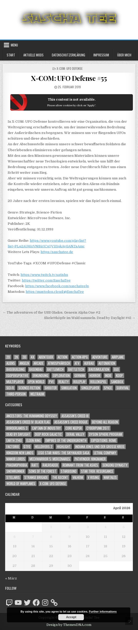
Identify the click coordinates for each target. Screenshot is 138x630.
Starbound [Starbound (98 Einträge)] (68, 471)
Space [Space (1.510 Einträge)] (108, 387)
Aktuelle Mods (33, 54)
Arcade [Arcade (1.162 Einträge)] (38, 363)
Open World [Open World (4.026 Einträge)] (36, 381)
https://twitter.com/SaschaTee (46, 280)
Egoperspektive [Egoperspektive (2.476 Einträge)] (17, 375)
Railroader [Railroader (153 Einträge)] (50, 465)
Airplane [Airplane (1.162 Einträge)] (118, 357)
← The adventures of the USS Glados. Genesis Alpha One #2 (51, 312)
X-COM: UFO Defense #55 (69, 78)
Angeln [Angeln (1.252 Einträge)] (24, 363)
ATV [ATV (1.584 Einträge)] (77, 363)
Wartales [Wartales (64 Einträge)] (110, 477)
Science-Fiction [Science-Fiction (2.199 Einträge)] (29, 387)
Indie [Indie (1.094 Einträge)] (108, 375)
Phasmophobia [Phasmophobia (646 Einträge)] (16, 465)
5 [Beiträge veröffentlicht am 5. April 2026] (124, 527)
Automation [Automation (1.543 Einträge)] (106, 363)
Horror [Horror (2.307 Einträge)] (95, 375)
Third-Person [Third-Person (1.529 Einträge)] (16, 394)
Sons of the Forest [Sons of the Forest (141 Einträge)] (42, 471)
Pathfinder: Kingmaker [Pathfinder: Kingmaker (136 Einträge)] (90, 459)
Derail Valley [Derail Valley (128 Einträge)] (75, 434)
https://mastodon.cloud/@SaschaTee (55, 292)
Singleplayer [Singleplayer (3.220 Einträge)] (90, 387)
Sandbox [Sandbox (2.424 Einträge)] (117, 381)
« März (11, 578)
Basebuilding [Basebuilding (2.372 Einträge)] (15, 369)
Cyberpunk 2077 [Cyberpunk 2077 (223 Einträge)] (97, 428)
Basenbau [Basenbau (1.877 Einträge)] (36, 369)
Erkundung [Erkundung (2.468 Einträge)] (40, 375)
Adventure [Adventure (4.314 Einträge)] (99, 357)
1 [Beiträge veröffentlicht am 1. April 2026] (51, 527)
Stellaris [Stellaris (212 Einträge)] (13, 477)
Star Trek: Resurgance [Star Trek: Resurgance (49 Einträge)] (97, 471)
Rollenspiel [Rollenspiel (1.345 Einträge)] (98, 381)
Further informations (103, 611)
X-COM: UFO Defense (70, 68)
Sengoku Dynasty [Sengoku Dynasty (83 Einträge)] (115, 465)
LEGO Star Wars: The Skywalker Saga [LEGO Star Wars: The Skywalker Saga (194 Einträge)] (63, 452)
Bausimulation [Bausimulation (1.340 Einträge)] (99, 369)
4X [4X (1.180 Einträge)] (32, 357)
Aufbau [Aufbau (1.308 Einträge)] (89, 363)
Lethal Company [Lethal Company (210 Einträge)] (105, 452)
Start (11, 54)
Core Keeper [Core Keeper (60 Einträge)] (73, 428)
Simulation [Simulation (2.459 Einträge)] (69, 387)
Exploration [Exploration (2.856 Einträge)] (61, 375)
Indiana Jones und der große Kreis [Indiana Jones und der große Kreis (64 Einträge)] (99, 446)
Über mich (124, 54)
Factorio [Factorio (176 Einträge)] (12, 446)
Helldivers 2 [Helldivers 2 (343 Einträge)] (43, 446)
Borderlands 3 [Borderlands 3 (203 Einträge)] (16, 428)
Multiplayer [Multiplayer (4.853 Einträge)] (14, 381)
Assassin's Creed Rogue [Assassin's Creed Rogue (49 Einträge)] (70, 422)
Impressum (101, 54)
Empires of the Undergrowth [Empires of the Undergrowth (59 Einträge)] (65, 440)
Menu (14, 44)
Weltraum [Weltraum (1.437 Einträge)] (37, 394)
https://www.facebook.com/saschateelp (57, 286)
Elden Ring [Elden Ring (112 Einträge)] (33, 440)
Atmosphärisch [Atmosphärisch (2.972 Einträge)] (59, 363)
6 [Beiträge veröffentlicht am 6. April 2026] (15, 537)
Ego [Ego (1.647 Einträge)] (116, 369)
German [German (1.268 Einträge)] (79, 375)
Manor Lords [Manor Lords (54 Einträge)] (15, 459)
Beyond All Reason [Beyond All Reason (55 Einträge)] (105, 422)
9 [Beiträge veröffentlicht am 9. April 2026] (69, 537)
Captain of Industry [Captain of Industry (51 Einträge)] (46, 428)
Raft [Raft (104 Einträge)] (35, 465)
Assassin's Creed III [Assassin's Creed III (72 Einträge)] (75, 415)
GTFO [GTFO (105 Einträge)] (27, 446)
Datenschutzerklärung (68, 54)
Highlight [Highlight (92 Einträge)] (64, 446)
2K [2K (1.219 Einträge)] (16, 357)
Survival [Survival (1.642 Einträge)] (122, 387)
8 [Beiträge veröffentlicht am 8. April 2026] (51, 537)
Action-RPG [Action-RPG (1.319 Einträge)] (80, 357)
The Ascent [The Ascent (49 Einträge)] (60, 477)
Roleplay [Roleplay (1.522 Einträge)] (79, 381)
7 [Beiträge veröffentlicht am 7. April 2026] (33, 537)
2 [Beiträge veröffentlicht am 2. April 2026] (69, 527)
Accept (71, 617)
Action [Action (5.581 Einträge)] (62, 357)
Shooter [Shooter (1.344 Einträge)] (51, 387)
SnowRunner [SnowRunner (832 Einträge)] (15, 471)
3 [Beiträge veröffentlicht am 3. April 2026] (88, 527)
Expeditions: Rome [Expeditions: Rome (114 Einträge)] (103, 440)
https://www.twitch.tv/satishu (44, 275)
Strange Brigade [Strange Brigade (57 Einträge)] (36, 477)
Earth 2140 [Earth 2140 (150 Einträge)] (14, 440)
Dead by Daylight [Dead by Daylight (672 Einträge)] (18, 434)
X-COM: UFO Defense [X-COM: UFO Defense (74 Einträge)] (53, 483)
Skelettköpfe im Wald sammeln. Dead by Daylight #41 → (89, 318)
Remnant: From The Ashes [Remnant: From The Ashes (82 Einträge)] (80, 465)
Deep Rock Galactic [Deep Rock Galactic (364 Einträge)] (48, 434)
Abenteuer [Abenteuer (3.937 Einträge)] (46, 357)
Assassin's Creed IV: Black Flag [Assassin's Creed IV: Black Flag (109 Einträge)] (28, 422)
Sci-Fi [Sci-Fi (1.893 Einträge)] (10, 387)
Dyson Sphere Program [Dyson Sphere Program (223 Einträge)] (105, 434)
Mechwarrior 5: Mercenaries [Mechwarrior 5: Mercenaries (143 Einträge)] (49, 459)
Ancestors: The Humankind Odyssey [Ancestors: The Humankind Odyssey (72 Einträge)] (31, 415)
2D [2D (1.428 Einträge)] (8, 357)
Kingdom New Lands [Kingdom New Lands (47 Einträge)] (19, 452)
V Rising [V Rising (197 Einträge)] (93, 477)
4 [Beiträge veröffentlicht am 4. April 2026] (105, 527)
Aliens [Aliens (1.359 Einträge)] (10, 363)
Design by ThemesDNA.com (68, 625)
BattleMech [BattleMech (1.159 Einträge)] (55, 369)
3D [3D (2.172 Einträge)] (24, 357)
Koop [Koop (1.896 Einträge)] (119, 375)
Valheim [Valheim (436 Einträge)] (78, 477)
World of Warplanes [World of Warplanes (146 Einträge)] (20, 483)
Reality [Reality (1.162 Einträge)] (63, 381)
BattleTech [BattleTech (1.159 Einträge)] (76, 369)
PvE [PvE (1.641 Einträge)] (51, 381)
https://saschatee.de (57, 252)
